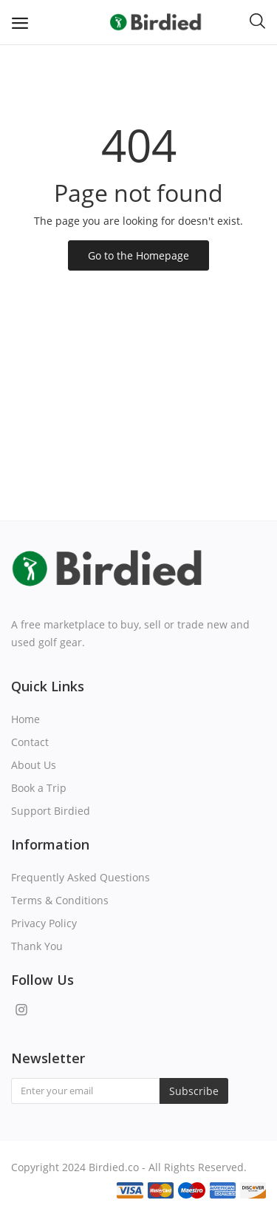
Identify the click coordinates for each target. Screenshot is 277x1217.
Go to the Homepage (138, 255)
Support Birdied (50, 811)
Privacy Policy (44, 923)
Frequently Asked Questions (80, 877)
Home (25, 719)
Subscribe (194, 1091)
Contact (30, 742)
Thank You (37, 946)
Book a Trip (38, 788)
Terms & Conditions (60, 900)
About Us (33, 765)
